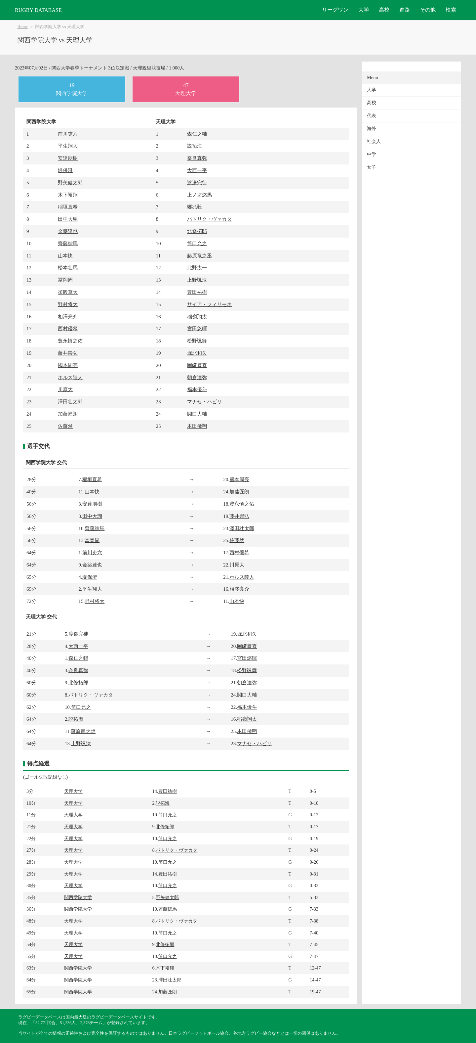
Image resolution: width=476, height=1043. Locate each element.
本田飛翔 (197, 426)
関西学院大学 (41, 121)
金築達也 (68, 231)
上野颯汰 (197, 280)
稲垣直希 (68, 206)
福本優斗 (197, 389)
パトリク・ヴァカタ (209, 219)
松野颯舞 (197, 340)
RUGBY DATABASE (38, 10)
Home (23, 26)
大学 (363, 10)
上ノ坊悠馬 (199, 195)
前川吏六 (68, 134)
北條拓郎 (197, 231)
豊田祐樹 (197, 292)
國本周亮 (68, 365)
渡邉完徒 (197, 182)
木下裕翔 (68, 195)
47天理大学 (185, 89)
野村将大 (68, 304)
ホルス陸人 (70, 377)
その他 (428, 10)
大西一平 (197, 170)
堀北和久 (197, 353)
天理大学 (166, 121)
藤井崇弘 (68, 353)
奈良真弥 (197, 158)
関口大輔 (197, 414)
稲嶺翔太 (197, 316)
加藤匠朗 (68, 414)
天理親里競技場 (149, 67)
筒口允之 (197, 243)
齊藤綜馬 (68, 243)
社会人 (374, 141)
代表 (371, 115)
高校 (384, 10)
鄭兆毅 (194, 206)
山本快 (65, 255)
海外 (371, 128)
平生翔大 (68, 146)
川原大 (65, 389)
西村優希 (68, 328)
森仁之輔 (197, 134)
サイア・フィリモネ (209, 304)
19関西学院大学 (72, 89)
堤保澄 (65, 170)
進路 (404, 10)
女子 (371, 167)
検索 (451, 10)
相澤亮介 (68, 316)
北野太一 (197, 267)
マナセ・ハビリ (204, 401)
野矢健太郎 (70, 182)
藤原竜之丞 (199, 255)
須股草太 (68, 292)
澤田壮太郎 (70, 401)
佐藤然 (65, 426)
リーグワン (335, 10)
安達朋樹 (68, 158)
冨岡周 (65, 280)
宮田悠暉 (197, 328)
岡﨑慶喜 (197, 365)
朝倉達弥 (197, 377)
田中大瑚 (68, 219)
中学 (371, 154)
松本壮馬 (68, 267)
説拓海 (194, 146)
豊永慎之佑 (70, 340)
